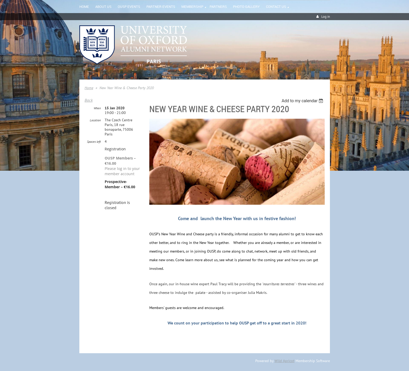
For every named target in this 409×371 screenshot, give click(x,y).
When (97, 108)
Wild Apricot (284, 360)
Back (89, 100)
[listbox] (303, 101)
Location (95, 120)
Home (89, 87)
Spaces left (94, 142)
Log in (325, 16)
